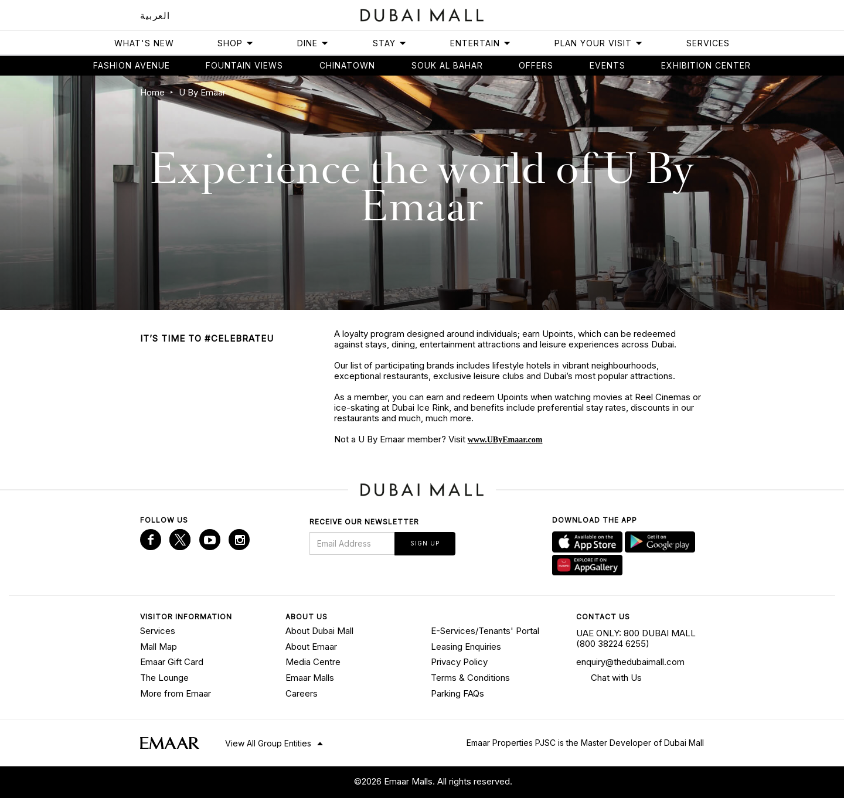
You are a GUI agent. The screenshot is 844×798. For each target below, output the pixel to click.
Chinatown (347, 65)
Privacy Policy (459, 661)
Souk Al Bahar (447, 65)
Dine (313, 43)
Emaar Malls (309, 677)
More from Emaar (175, 693)
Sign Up (425, 543)
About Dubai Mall (319, 630)
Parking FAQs (457, 693)
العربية (155, 15)
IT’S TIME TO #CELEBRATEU (207, 338)
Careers (301, 693)
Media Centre (313, 661)
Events (607, 65)
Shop (235, 43)
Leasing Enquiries (466, 646)
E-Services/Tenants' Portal (485, 630)
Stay (390, 43)
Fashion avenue (131, 65)
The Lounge (164, 677)
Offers (536, 65)
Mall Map (158, 646)
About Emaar (311, 646)
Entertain (480, 43)
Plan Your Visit (598, 43)
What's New (144, 43)
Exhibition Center (706, 65)
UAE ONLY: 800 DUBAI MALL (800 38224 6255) (636, 638)
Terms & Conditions (470, 677)
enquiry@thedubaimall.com (630, 661)
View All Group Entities (268, 743)
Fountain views (244, 65)
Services (708, 43)
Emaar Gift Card (171, 661)
